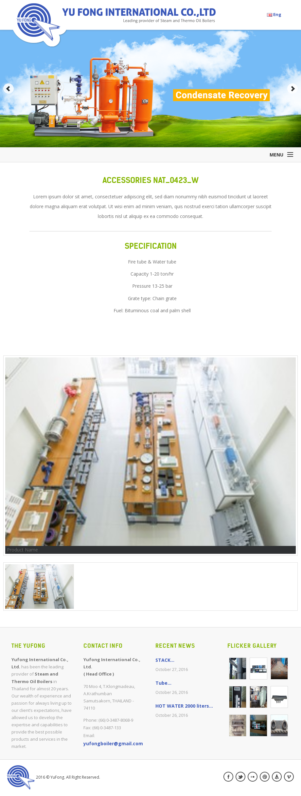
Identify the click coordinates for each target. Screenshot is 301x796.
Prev (8, 88)
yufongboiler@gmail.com (113, 743)
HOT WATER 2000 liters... (184, 706)
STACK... (164, 660)
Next (292, 88)
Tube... (163, 683)
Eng (274, 14)
